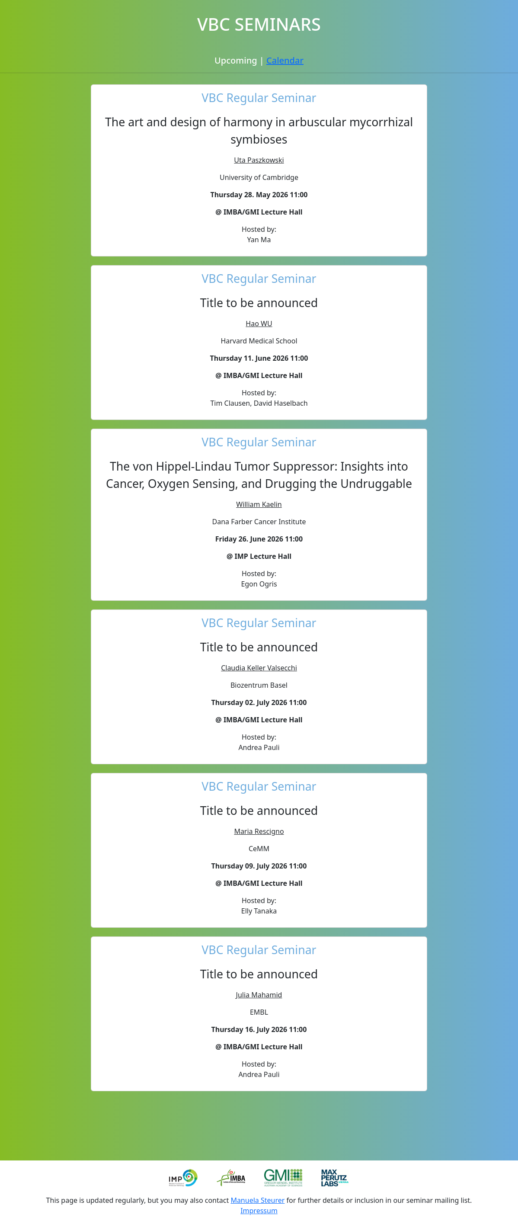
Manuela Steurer (257, 1200)
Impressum (259, 1210)
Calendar (285, 60)
